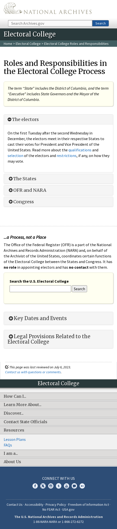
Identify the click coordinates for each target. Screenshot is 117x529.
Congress (21, 201)
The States (22, 178)
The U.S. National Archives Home (47, 9)
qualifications (79, 149)
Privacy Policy (56, 504)
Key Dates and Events (37, 318)
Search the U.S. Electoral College (39, 281)
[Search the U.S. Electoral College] (40, 288)
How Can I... (15, 396)
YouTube (66, 486)
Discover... (14, 413)
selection (15, 155)
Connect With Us (58, 478)
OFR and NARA (27, 190)
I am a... (11, 453)
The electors (23, 119)
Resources (14, 430)
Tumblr (59, 486)
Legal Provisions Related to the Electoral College (49, 339)
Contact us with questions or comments (33, 372)
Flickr (82, 486)
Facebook (35, 486)
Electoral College (28, 43)
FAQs (8, 445)
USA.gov (68, 509)
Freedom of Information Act (88, 504)
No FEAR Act (51, 509)
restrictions (67, 155)
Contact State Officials (25, 422)
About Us (12, 462)
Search (100, 23)
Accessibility (34, 504)
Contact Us (15, 504)
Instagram (51, 486)
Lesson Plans (15, 439)
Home (8, 43)
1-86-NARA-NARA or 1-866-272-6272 (58, 521)
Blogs (74, 486)
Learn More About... (22, 405)
